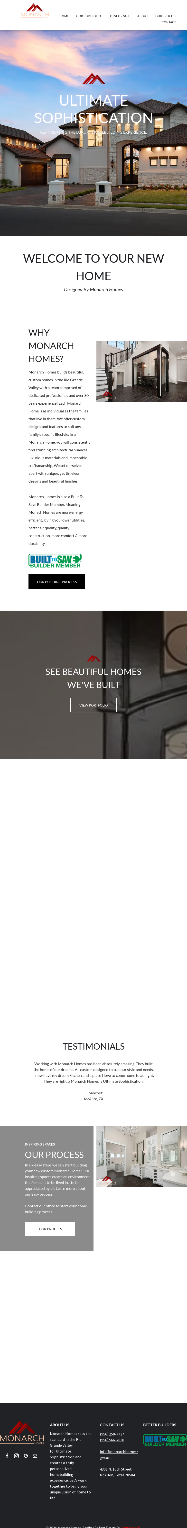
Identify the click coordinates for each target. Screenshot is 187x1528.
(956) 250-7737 (112, 1434)
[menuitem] (64, 16)
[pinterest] (25, 1457)
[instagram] (16, 1457)
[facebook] (7, 1457)
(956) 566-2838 (112, 1439)
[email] (35, 1457)
